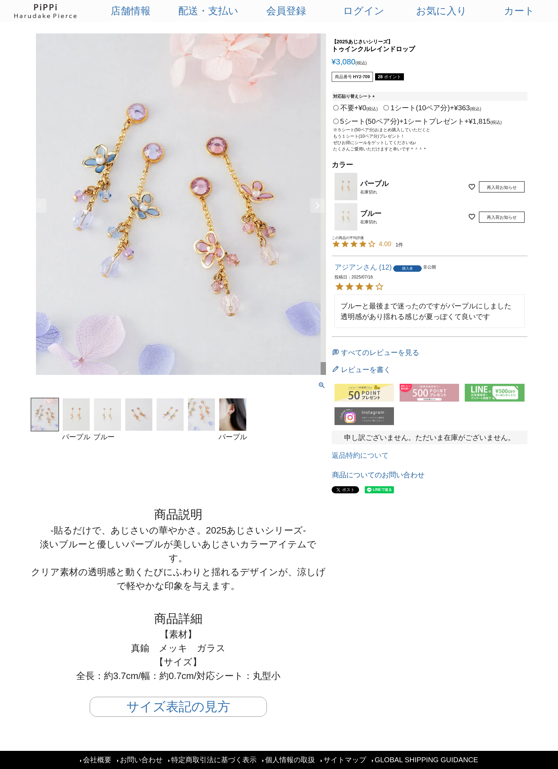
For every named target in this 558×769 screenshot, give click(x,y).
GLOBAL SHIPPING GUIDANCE (426, 760)
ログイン (363, 10)
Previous (39, 205)
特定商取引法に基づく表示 (213, 760)
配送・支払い (208, 10)
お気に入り (441, 10)
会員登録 (286, 10)
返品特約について (360, 455)
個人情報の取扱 (290, 760)
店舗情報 (131, 10)
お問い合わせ (141, 760)
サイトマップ (344, 760)
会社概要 (97, 760)
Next (317, 205)
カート (519, 10)
